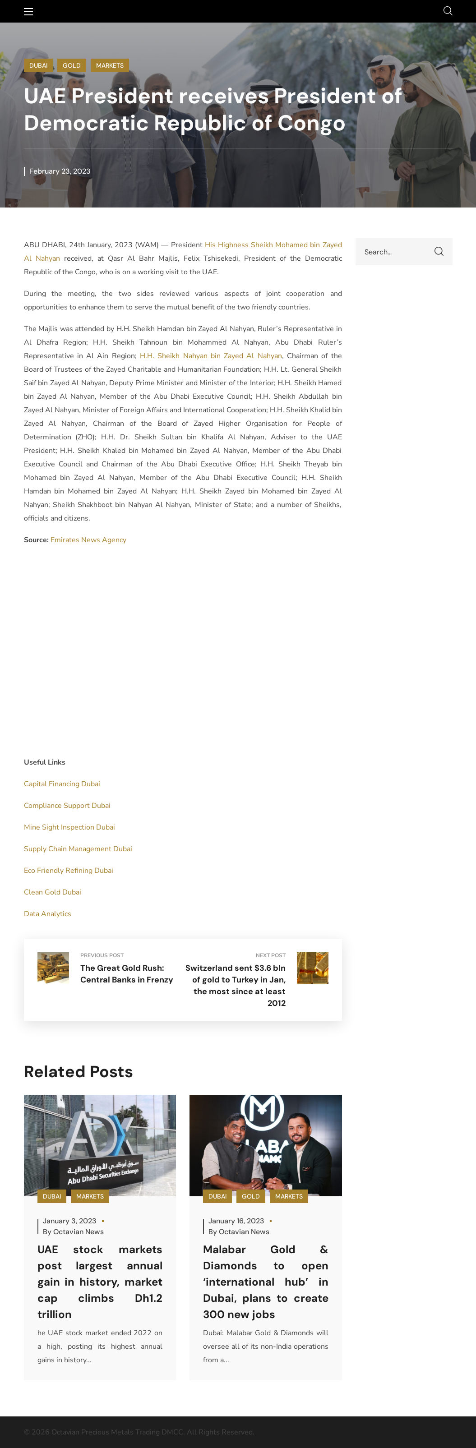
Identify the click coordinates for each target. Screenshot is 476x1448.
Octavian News (78, 1231)
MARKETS (110, 65)
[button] (448, 11)
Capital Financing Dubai (62, 784)
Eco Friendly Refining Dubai (68, 871)
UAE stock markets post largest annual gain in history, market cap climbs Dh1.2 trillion (100, 1281)
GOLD (72, 65)
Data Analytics (47, 914)
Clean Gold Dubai (52, 892)
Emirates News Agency (88, 540)
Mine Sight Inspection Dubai (69, 827)
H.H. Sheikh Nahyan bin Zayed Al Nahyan (211, 356)
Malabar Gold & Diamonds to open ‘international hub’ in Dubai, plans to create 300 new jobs (265, 1281)
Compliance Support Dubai (67, 806)
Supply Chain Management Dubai (78, 849)
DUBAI (38, 65)
